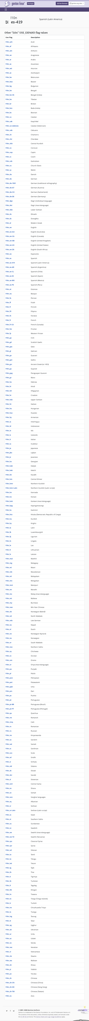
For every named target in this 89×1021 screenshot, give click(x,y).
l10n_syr (9, 846)
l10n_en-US (10, 245)
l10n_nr (8, 642)
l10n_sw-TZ (10, 837)
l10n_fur (9, 329)
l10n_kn (9, 492)
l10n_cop (9, 152)
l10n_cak (9, 121)
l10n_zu (8, 996)
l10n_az (8, 73)
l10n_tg (8, 868)
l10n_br (8, 104)
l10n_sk (8, 770)
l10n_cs (8, 157)
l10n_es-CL (10, 271)
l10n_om (9, 660)
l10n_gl (8, 351)
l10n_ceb (9, 130)
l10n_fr (8, 320)
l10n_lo (8, 545)
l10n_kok (9, 501)
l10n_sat (9, 744)
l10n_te (8, 859)
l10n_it (8, 439)
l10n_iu (8, 444)
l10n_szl (9, 850)
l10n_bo (9, 99)
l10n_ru (8, 731)
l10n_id (8, 426)
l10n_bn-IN (10, 95)
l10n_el (8, 223)
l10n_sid (9, 766)
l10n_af (8, 46)
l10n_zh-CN (10, 982)
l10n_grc (9, 364)
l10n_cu (8, 165)
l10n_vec (9, 947)
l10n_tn (8, 894)
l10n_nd (9, 616)
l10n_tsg (9, 916)
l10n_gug (9, 373)
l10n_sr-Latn (10, 810)
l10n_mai (9, 559)
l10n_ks (8, 510)
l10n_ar (8, 59)
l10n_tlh (9, 890)
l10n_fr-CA (10, 324)
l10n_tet (9, 863)
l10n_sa (8, 740)
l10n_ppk (9, 687)
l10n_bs (8, 112)
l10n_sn (8, 788)
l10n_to (8, 899)
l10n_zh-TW (10, 991)
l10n (14, 18)
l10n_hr (8, 395)
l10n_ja (8, 448)
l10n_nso (9, 647)
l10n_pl (8, 673)
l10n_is (8, 435)
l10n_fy (8, 333)
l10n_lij (8, 536)
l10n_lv (8, 554)
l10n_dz (8, 218)
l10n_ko (9, 497)
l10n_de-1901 (11, 183)
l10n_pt (8, 700)
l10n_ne (9, 625)
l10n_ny (9, 651)
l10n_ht (8, 404)
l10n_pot (9, 682)
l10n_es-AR (10, 267)
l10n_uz (8, 938)
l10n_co (8, 148)
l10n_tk (8, 881)
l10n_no (9, 638)
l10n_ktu (9, 514)
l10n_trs (9, 907)
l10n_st (8, 819)
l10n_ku (9, 519)
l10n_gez (9, 347)
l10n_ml (9, 576)
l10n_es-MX (10, 280)
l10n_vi (8, 952)
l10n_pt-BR (10, 704)
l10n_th (8, 872)
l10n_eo (9, 254)
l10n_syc (9, 841)
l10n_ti (8, 876)
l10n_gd (9, 342)
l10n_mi (9, 567)
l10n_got (9, 360)
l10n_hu (9, 408)
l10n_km (9, 479)
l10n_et (8, 289)
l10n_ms (9, 594)
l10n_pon (9, 678)
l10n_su (8, 823)
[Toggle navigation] (6, 9)
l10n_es (8, 258)
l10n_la (8, 528)
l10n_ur (8, 934)
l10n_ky (9, 523)
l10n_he (9, 382)
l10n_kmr (9, 483)
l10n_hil (9, 391)
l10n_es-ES (10, 276)
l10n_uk (9, 929)
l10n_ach (9, 42)
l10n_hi (8, 386)
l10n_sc (8, 748)
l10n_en (9, 227)
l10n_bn (9, 90)
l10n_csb (9, 161)
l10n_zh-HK (10, 987)
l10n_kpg (9, 506)
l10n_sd (8, 757)
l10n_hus (9, 413)
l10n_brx (9, 108)
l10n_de (9, 179)
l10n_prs (9, 691)
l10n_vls (9, 956)
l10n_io (8, 430)
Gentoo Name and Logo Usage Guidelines (48, 1017)
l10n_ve (8, 943)
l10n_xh (9, 965)
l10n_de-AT (10, 188)
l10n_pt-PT (10, 709)
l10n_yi (8, 969)
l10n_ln (8, 541)
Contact (81, 1010)
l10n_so (8, 793)
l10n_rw (9, 735)
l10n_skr (9, 775)
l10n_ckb (9, 143)
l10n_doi (9, 205)
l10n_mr (9, 589)
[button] (62, 3)
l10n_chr (9, 139)
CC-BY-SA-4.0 (25, 1017)
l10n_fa (8, 298)
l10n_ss (8, 815)
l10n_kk (9, 475)
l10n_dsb (9, 210)
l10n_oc (8, 656)
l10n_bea (9, 82)
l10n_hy (9, 417)
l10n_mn (9, 581)
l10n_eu (9, 294)
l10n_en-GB (10, 241)
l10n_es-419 (10, 263)
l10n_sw (9, 832)
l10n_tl (8, 885)
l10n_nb (9, 612)
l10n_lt (8, 550)
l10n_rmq (9, 722)
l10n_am (9, 51)
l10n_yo (9, 974)
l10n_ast (9, 68)
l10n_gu (9, 369)
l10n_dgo (9, 201)
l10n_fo (8, 316)
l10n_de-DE (10, 196)
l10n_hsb (9, 400)
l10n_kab (9, 466)
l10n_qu (9, 713)
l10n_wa (9, 960)
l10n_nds (9, 620)
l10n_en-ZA (10, 249)
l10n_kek (9, 470)
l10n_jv (8, 457)
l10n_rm (9, 718)
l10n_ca (8, 117)
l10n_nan (9, 607)
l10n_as (8, 64)
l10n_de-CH (10, 192)
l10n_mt (9, 598)
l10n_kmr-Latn (11, 488)
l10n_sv (8, 828)
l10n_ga (8, 338)
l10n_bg (9, 86)
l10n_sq (8, 801)
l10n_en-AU (10, 232)
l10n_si (8, 762)
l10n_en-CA (10, 236)
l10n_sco (9, 753)
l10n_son (9, 797)
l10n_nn (9, 634)
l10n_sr (8, 806)
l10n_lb (8, 532)
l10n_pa (9, 669)
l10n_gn (9, 355)
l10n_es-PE (10, 285)
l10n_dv (9, 214)
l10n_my (9, 603)
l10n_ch (8, 135)
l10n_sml (9, 784)
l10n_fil (8, 311)
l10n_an (9, 55)
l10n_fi (8, 307)
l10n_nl (8, 629)
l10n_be (9, 77)
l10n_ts (8, 912)
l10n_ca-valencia (12, 126)
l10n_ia (8, 422)
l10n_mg (9, 563)
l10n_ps (8, 695)
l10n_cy (8, 170)
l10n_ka (9, 461)
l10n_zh (8, 978)
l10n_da (9, 174)
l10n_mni (9, 585)
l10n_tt (8, 921)
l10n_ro (8, 726)
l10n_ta (8, 854)
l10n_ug (9, 925)
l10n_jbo (9, 453)
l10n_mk (9, 572)
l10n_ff (8, 302)
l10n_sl (8, 779)
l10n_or (8, 665)
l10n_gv (8, 377)
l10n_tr (8, 903)
